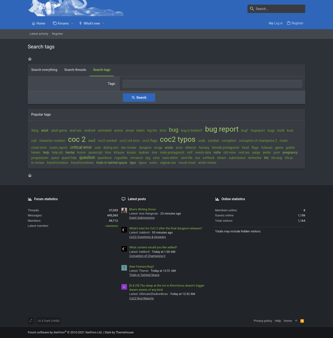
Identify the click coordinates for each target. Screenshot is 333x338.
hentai (70, 152)
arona (130, 130)
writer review (207, 162)
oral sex (244, 152)
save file (187, 158)
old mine (229, 152)
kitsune (119, 152)
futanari (266, 147)
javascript (95, 152)
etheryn (190, 147)
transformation (57, 162)
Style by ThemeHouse (119, 332)
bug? (244, 130)
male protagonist (172, 152)
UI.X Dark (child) (48, 320)
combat (213, 140)
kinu (108, 152)
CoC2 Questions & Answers (147, 237)
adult (44, 130)
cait (34, 140)
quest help (69, 158)
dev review (128, 147)
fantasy (204, 147)
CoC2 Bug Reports (141, 298)
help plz (57, 152)
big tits (152, 130)
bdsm (140, 130)
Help (278, 320)
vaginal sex (168, 162)
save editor (170, 158)
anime (118, 130)
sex (197, 158)
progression (39, 158)
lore (154, 152)
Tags (111, 83)
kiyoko (131, 152)
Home (288, 320)
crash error (39, 147)
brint (163, 130)
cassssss (111, 225)
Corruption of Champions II (147, 256)
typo (133, 162)
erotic (169, 147)
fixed (245, 147)
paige (256, 152)
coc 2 (77, 139)
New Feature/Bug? (141, 266)
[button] (72, 23)
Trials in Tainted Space (144, 275)
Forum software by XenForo (65, 332)
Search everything (44, 70)
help (46, 152)
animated (104, 130)
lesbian (144, 152)
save (156, 158)
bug (174, 129)
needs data (203, 152)
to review (37, 162)
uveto (153, 162)
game (279, 147)
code (201, 140)
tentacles (254, 158)
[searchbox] (212, 83)
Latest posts (137, 199)
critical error (81, 147)
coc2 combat (107, 140)
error (179, 147)
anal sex (76, 130)
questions (105, 158)
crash (283, 140)
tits (266, 158)
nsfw (217, 152)
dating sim (110, 147)
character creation (52, 140)
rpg (148, 158)
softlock (208, 158)
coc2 (92, 140)
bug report (222, 129)
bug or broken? (191, 130)
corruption (229, 140)
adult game (59, 130)
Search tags (101, 70)
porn (277, 152)
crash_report (58, 147)
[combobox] (212, 84)
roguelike (121, 158)
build (281, 130)
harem (35, 152)
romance (136, 158)
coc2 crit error (130, 140)
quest (55, 158)
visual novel (187, 162)
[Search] (276, 9)
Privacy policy (263, 320)
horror (81, 152)
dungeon (145, 147)
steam (221, 158)
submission (237, 158)
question (87, 157)
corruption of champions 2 (258, 140)
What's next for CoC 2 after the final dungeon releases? (165, 228)
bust (290, 130)
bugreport (258, 130)
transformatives (82, 162)
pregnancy (290, 152)
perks (267, 152)
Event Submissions (142, 217)
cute (97, 147)
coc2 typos (178, 139)
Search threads (75, 70)
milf (190, 152)
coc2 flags (149, 140)
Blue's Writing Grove (142, 209)
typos (143, 162)
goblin (290, 147)
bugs (271, 130)
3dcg (34, 130)
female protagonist (225, 147)
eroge (158, 147)
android (89, 130)
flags (255, 147)
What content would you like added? (153, 247)
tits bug (276, 158)
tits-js (289, 158)
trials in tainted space (111, 162)
